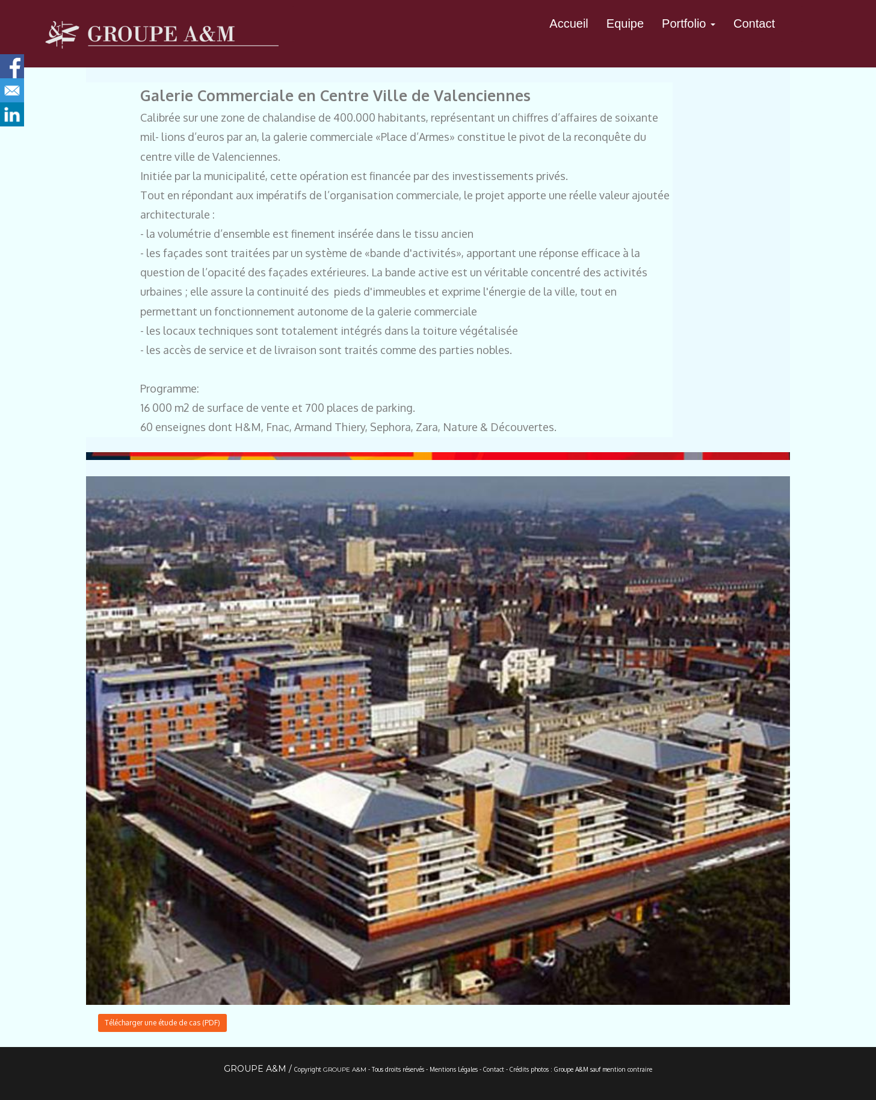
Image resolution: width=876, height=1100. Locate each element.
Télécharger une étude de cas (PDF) (162, 1022)
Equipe (625, 23)
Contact (754, 23)
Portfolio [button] (688, 23)
